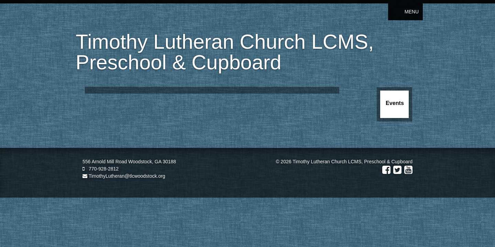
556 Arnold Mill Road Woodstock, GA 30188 (129, 161)
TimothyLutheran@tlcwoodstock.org (123, 176)
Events (395, 103)
